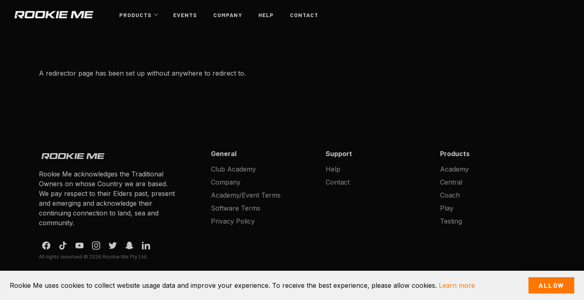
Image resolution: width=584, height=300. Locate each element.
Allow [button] (551, 285)
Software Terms (235, 208)
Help (266, 14)
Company (227, 14)
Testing (451, 221)
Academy (454, 169)
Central (451, 182)
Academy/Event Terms (246, 195)
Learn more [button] (457, 285)
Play (446, 208)
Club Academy (233, 169)
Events (185, 14)
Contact (304, 14)
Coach (450, 195)
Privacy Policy (233, 221)
